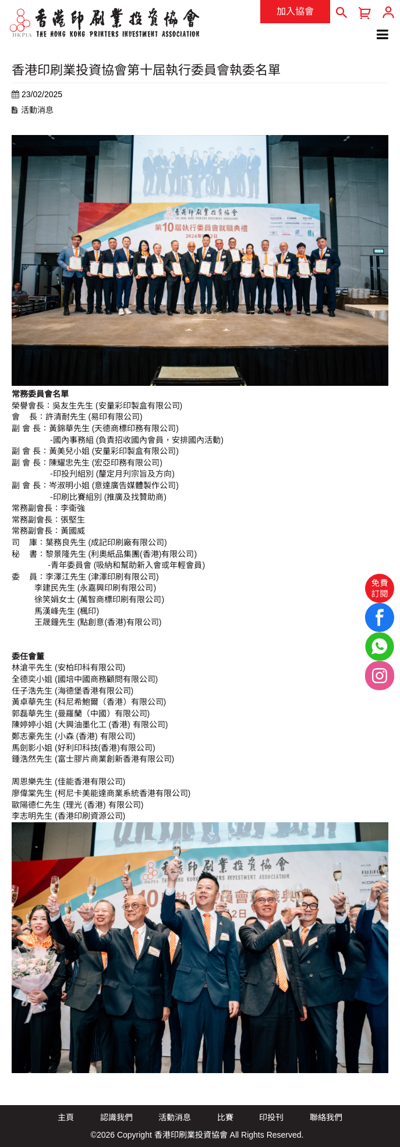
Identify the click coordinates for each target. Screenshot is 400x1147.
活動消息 (37, 110)
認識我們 (116, 1117)
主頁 (66, 1117)
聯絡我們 (326, 1117)
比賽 (225, 1117)
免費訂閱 (379, 588)
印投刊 (271, 1117)
